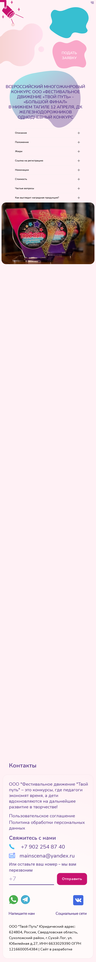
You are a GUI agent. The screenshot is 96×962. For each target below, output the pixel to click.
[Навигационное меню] (92, 3)
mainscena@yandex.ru (47, 855)
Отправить (72, 878)
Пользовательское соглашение (42, 816)
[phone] (31, 879)
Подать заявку (69, 55)
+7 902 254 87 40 (43, 846)
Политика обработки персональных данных (47, 825)
